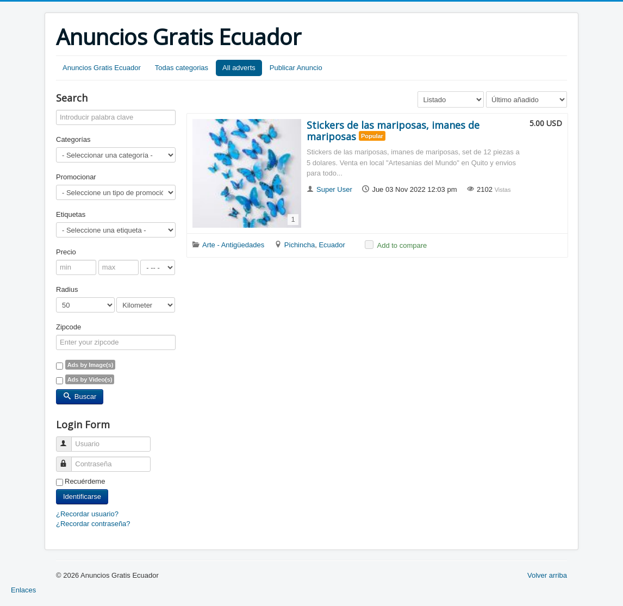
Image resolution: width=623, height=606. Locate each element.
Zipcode (68, 327)
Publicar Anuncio (296, 68)
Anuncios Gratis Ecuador (102, 68)
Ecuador (332, 245)
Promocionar (76, 177)
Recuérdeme (85, 481)
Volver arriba (547, 575)
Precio (66, 252)
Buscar (79, 396)
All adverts (239, 68)
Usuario (68, 439)
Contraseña (68, 459)
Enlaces (23, 590)
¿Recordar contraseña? (93, 524)
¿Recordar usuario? (87, 514)
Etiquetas (70, 214)
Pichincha (299, 245)
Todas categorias (181, 68)
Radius (67, 289)
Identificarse (82, 496)
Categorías (73, 139)
